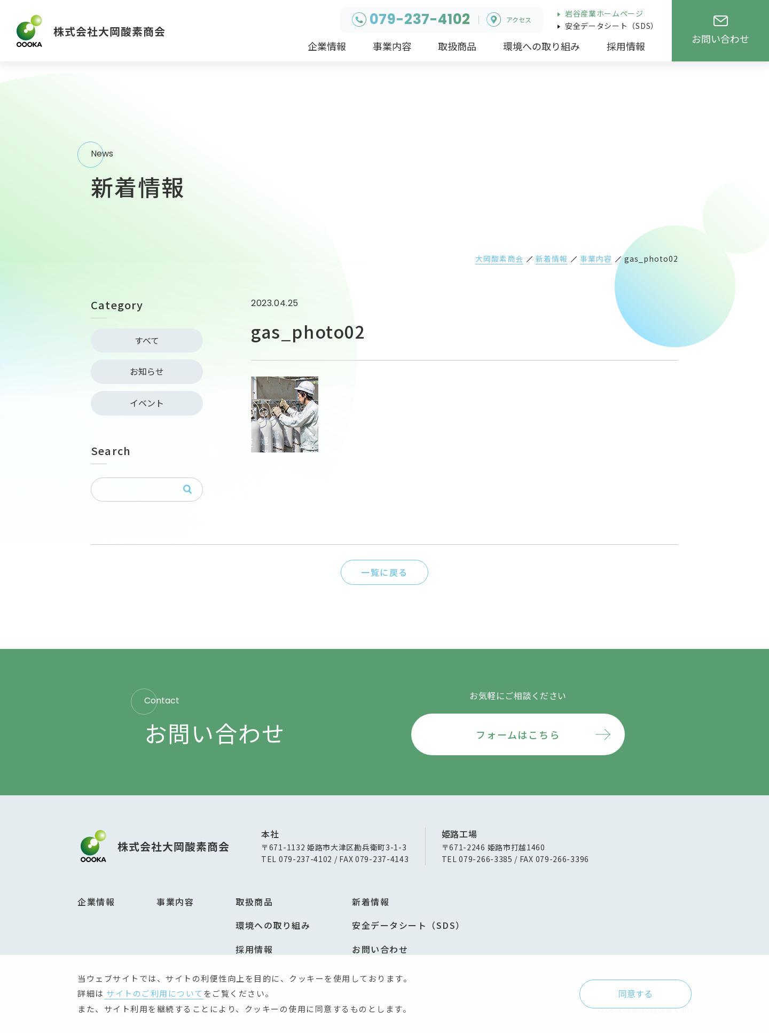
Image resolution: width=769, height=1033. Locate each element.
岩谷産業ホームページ (603, 13)
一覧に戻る (384, 572)
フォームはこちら (518, 734)
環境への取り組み (273, 925)
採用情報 (254, 949)
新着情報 (370, 901)
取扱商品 (254, 901)
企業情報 (96, 901)
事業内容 (175, 901)
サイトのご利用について (153, 993)
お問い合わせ (380, 949)
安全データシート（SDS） (610, 25)
